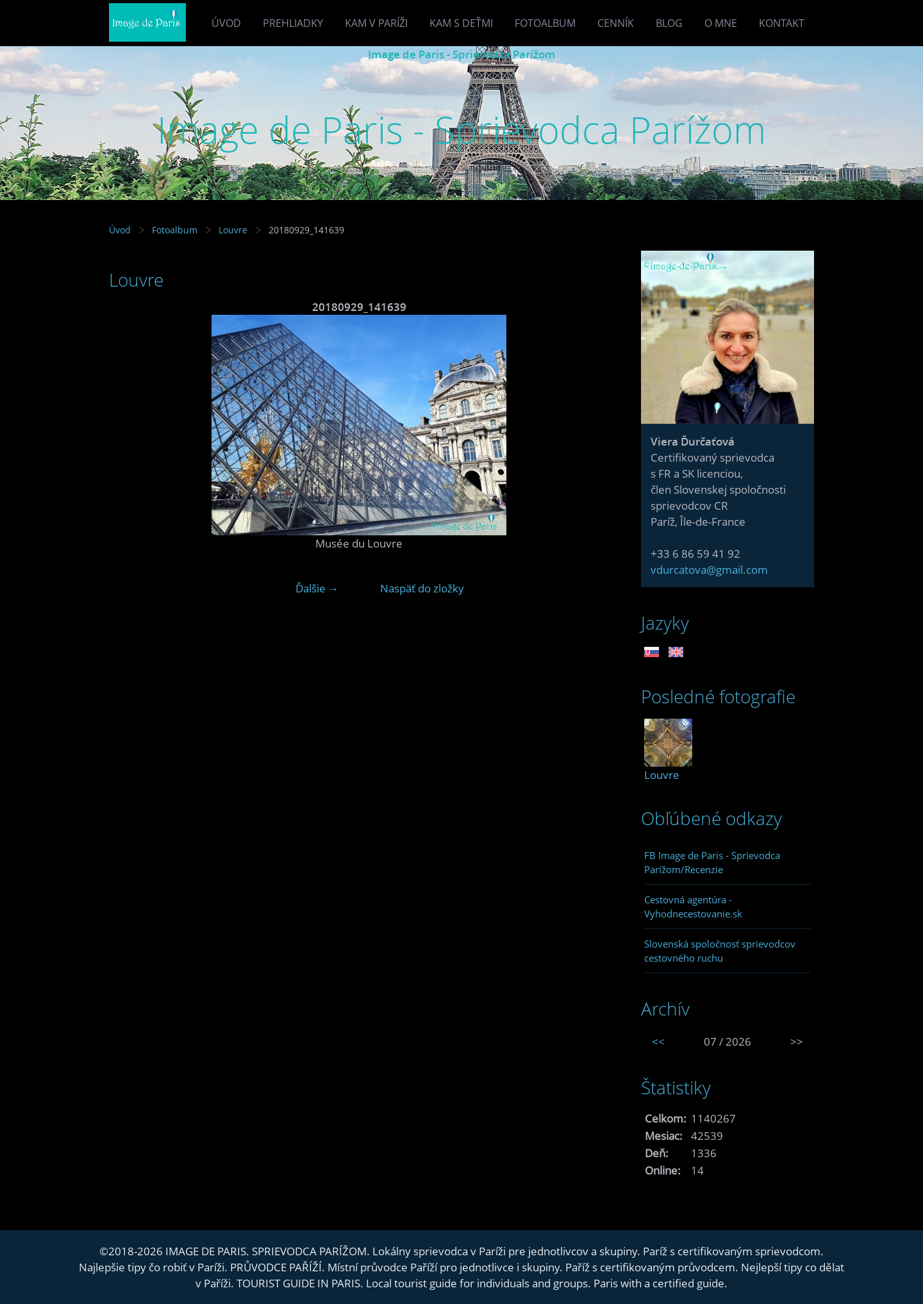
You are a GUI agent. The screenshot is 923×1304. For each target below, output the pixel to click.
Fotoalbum (545, 23)
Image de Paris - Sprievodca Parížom (461, 54)
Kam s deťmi (461, 23)
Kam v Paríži (376, 23)
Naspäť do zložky (422, 588)
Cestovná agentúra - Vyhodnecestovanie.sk (693, 906)
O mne (720, 23)
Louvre (233, 230)
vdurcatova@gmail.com (709, 569)
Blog (669, 23)
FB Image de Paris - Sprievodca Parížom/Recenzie (712, 862)
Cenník (615, 23)
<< (658, 1041)
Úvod (226, 23)
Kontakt (781, 23)
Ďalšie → (317, 588)
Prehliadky (293, 23)
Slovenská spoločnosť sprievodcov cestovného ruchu (719, 950)
